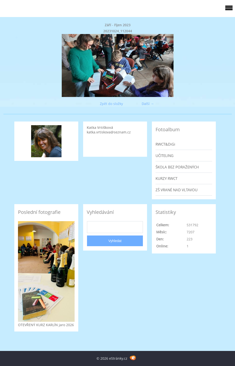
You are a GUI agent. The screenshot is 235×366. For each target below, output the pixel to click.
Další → (148, 103)
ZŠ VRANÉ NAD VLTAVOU (177, 189)
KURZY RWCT (166, 178)
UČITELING (165, 155)
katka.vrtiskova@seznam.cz (109, 132)
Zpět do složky (111, 103)
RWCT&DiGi (165, 144)
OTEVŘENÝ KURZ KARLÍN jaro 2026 (46, 324)
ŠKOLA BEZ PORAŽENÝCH (177, 167)
